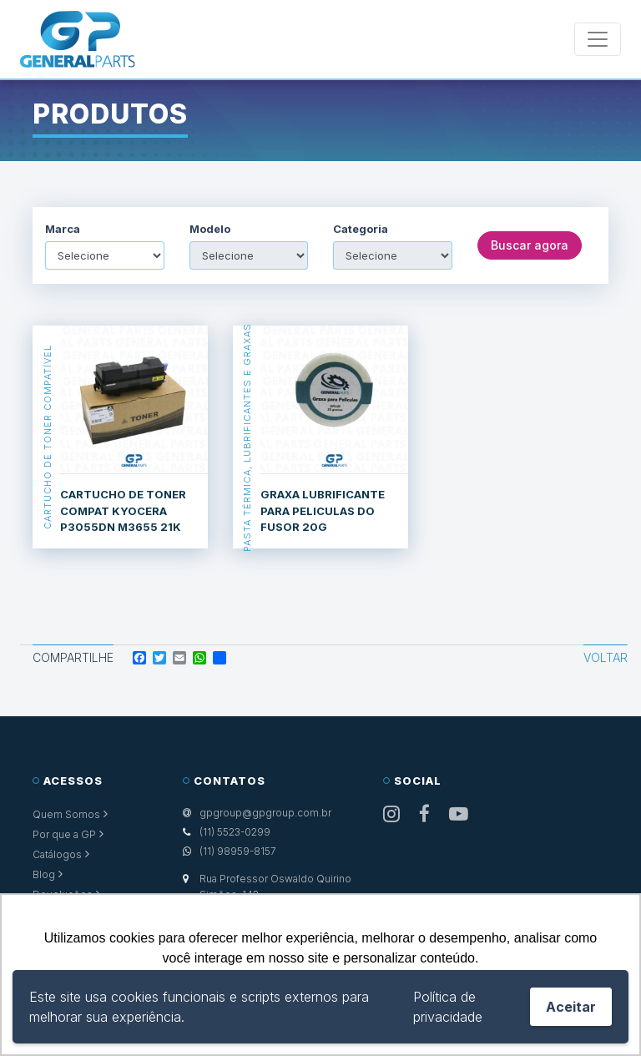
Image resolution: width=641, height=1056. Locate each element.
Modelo (209, 229)
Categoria (360, 229)
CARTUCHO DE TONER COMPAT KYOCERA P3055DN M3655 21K (123, 510)
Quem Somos (66, 814)
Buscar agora (529, 245)
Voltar (605, 657)
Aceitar (571, 1006)
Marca (62, 229)
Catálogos (57, 854)
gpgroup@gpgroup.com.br (265, 812)
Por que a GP (64, 834)
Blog (44, 874)
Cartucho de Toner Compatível (47, 437)
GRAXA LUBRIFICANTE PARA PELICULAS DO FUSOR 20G (322, 510)
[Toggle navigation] (597, 39)
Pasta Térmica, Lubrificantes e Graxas (247, 437)
